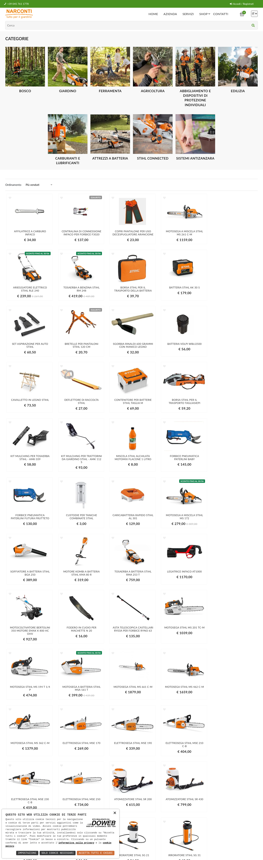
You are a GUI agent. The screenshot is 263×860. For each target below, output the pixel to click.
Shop (205, 13)
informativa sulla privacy (76, 843)
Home (153, 13)
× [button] (114, 813)
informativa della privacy (201, 810)
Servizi (188, 13)
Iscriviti (217, 802)
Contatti (220, 13)
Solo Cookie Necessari (57, 853)
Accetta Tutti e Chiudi (96, 853)
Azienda (170, 13)
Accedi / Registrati (241, 3)
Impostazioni (27, 853)
